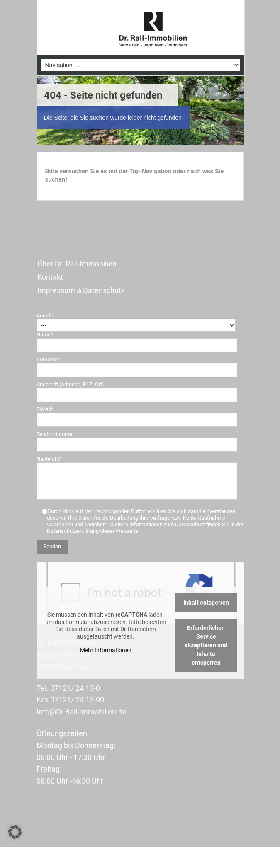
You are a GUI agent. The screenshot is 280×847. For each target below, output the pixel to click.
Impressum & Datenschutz (81, 290)
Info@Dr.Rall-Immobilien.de (82, 711)
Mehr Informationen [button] (105, 650)
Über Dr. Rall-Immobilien (77, 263)
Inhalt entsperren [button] (206, 602)
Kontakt (50, 277)
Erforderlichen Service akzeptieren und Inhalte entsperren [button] (206, 645)
